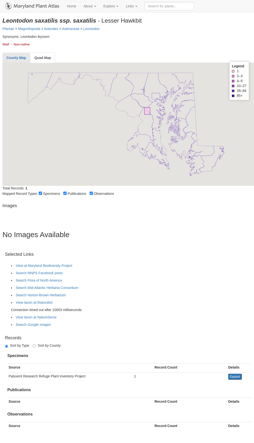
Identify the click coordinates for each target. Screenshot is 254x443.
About (90, 6)
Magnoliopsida (29, 29)
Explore (110, 6)
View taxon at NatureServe (36, 317)
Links (131, 6)
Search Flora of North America (39, 280)
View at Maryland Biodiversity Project (44, 266)
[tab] (16, 58)
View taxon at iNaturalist (34, 302)
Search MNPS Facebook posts (39, 273)
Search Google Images (33, 325)
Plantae (8, 29)
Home (71, 6)
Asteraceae (70, 29)
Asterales (51, 29)
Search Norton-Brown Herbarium (41, 295)
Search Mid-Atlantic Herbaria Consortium (47, 288)
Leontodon (91, 29)
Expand (235, 376)
